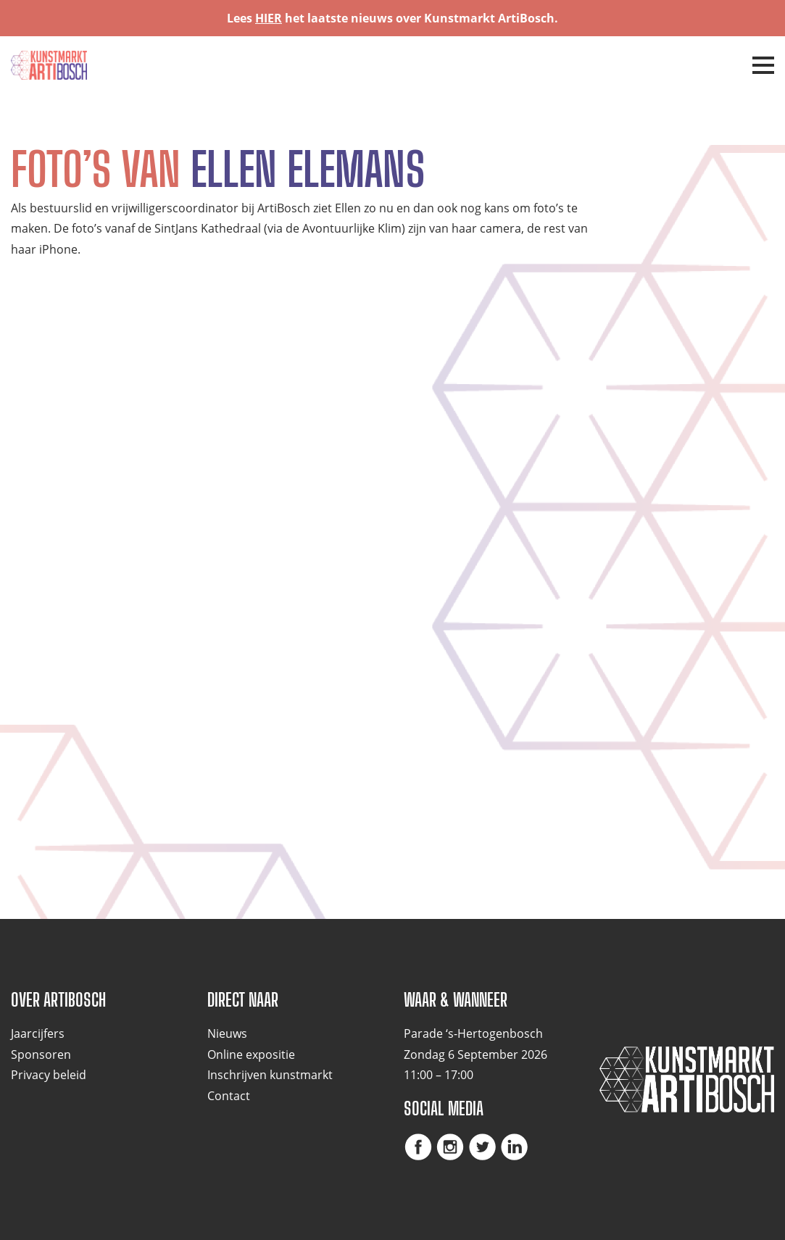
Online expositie (251, 1054)
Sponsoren (41, 1054)
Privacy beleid (48, 1075)
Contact (228, 1096)
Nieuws (227, 1033)
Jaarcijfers (38, 1033)
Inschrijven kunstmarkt (270, 1075)
